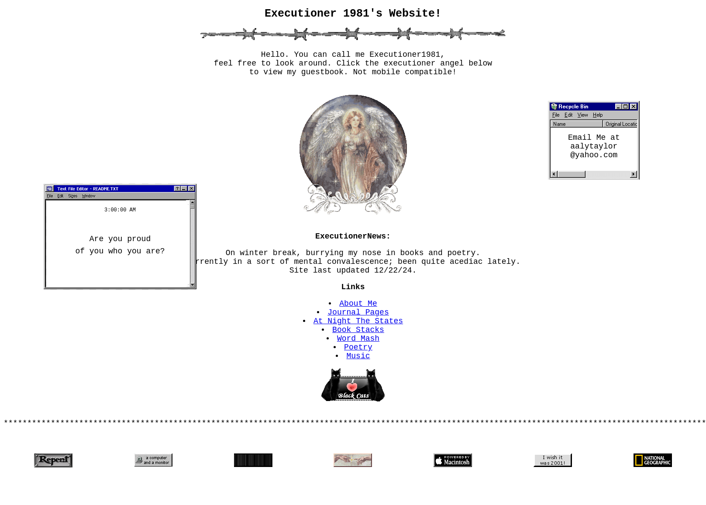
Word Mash (358, 362)
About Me (358, 320)
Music (358, 383)
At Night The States (358, 341)
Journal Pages (358, 331)
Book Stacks (359, 352)
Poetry (358, 373)
